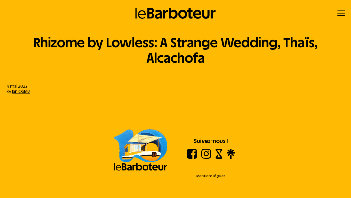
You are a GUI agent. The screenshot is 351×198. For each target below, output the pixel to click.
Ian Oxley (21, 91)
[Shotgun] (219, 157)
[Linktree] (231, 157)
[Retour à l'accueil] (175, 13)
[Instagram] (206, 157)
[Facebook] (192, 157)
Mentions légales (210, 176)
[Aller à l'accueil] (140, 150)
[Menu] (341, 13)
